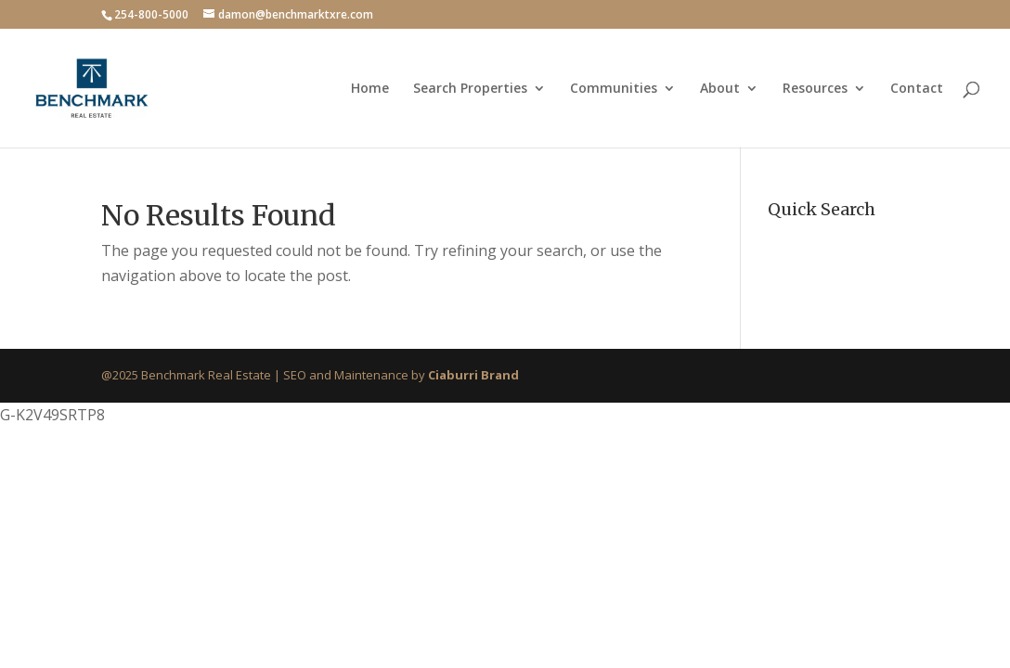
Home (370, 89)
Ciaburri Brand (473, 374)
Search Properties (470, 89)
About (720, 89)
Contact (916, 89)
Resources (815, 89)
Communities (613, 89)
